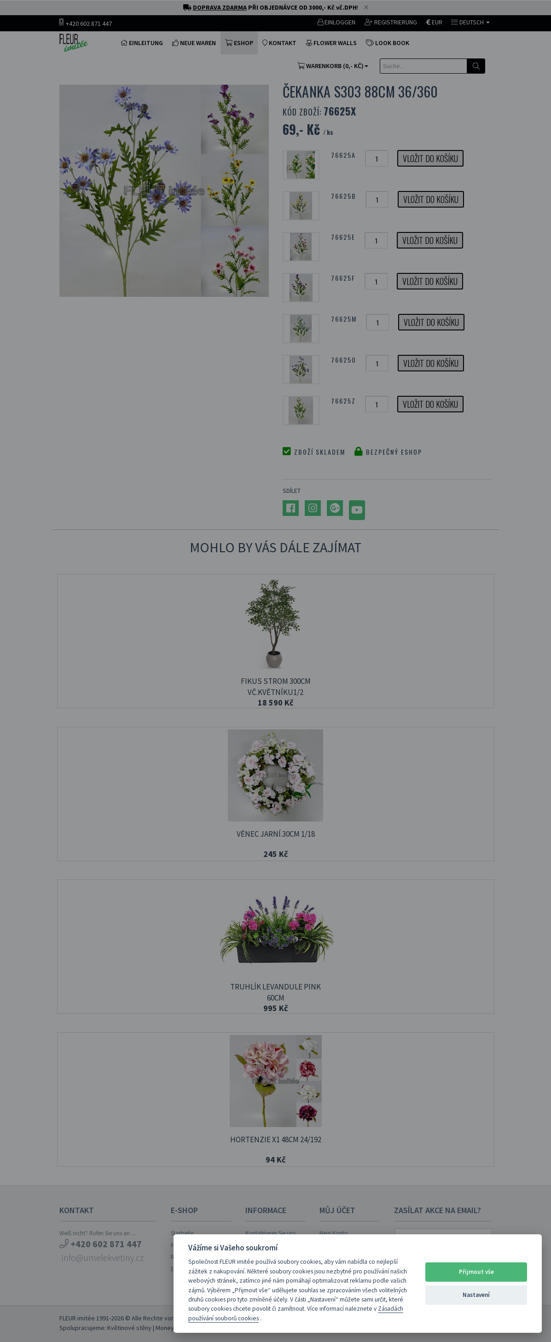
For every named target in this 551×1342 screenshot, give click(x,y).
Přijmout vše (476, 1272)
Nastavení (476, 1295)
